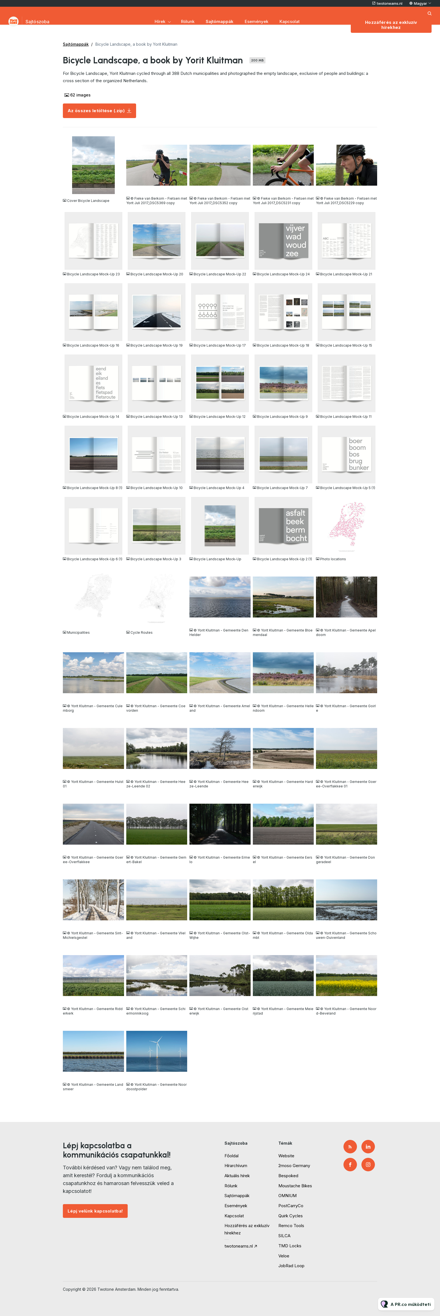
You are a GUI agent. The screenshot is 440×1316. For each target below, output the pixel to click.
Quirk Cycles (290, 1215)
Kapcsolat (289, 21)
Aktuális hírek (237, 1175)
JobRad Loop (291, 1265)
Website (286, 1155)
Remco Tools (291, 1225)
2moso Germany (294, 1165)
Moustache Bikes (295, 1185)
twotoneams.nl (389, 3)
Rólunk (187, 21)
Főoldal (231, 1155)
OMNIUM (287, 1195)
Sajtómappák (219, 21)
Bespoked (288, 1175)
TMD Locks (289, 1245)
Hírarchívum (235, 1165)
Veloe (283, 1256)
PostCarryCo (290, 1205)
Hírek (160, 21)
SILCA (284, 1235)
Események (256, 21)
